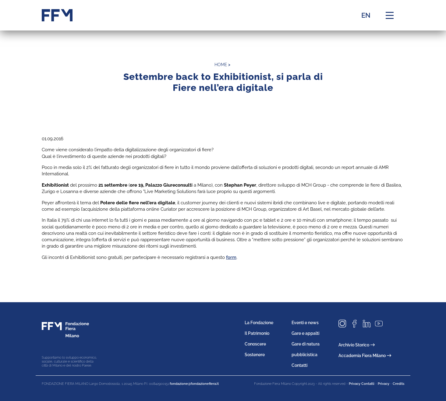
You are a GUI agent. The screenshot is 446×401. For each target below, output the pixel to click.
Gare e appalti (305, 333)
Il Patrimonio (257, 333)
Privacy (383, 384)
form (231, 257)
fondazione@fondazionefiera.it (194, 384)
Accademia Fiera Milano (364, 355)
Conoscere (255, 344)
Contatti (299, 365)
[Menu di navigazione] (389, 15)
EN (365, 15)
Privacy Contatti (361, 384)
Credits (398, 384)
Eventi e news (305, 322)
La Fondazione (259, 322)
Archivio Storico (356, 344)
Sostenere (255, 354)
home (220, 64)
